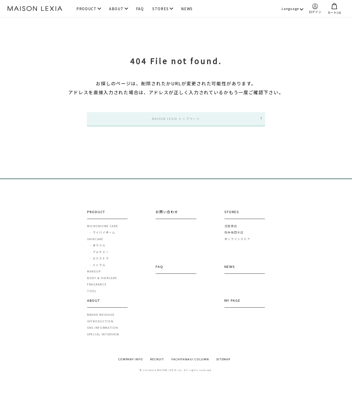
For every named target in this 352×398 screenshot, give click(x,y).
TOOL (92, 295)
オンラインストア (237, 243)
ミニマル (97, 269)
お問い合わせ (167, 215)
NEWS (187, 9)
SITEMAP (223, 363)
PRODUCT (86, 9)
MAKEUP (94, 275)
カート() (334, 8)
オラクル (97, 250)
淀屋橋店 (230, 230)
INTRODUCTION (100, 325)
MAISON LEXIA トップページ (176, 120)
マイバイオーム (102, 237)
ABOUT (116, 9)
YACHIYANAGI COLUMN (190, 363)
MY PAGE (232, 304)
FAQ (140, 9)
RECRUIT (157, 363)
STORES (160, 9)
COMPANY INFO (130, 363)
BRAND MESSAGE (101, 319)
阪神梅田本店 (234, 237)
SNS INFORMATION (102, 332)
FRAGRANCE (96, 288)
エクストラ (99, 262)
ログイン (315, 8)
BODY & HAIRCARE (102, 282)
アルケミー (99, 256)
